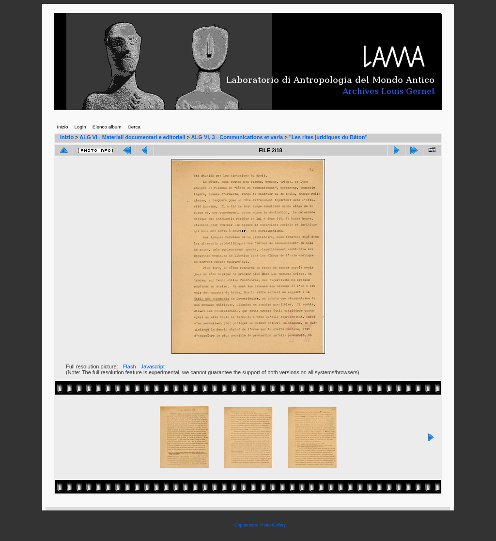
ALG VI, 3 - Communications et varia (237, 137)
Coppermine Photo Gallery (260, 525)
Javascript (153, 366)
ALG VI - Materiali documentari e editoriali (132, 137)
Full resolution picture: (92, 366)
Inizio (67, 137)
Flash (129, 366)
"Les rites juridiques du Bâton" (328, 137)
